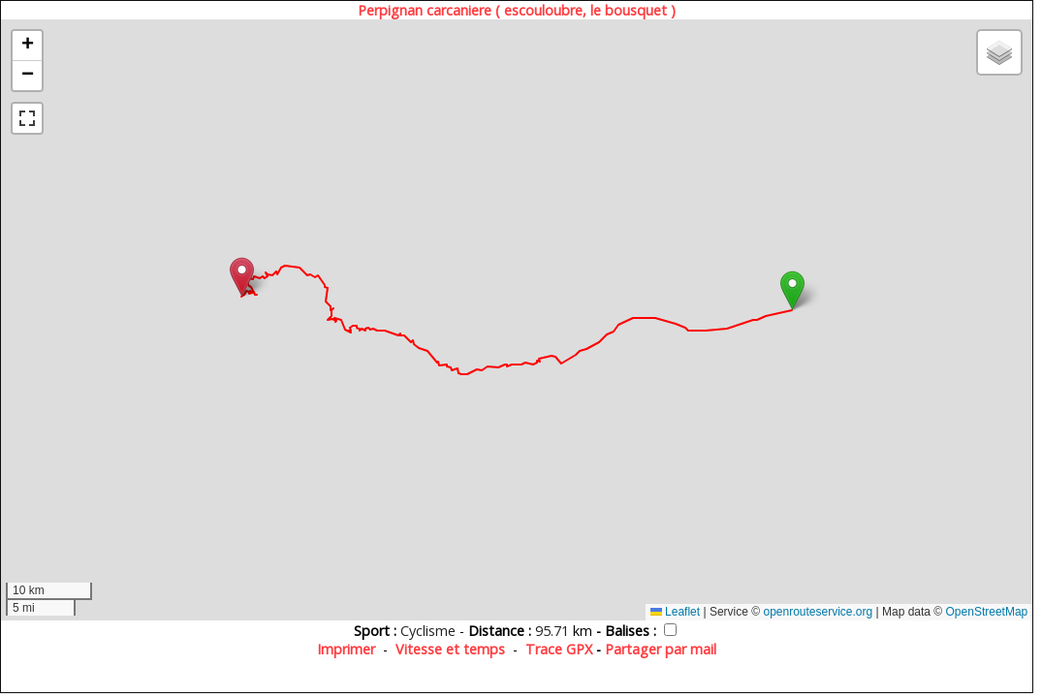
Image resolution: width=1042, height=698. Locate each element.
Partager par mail (660, 649)
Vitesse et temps (450, 649)
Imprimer (346, 649)
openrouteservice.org (817, 612)
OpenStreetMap (987, 612)
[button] (792, 290)
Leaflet (675, 612)
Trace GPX (558, 649)
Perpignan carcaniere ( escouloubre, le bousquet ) (517, 10)
